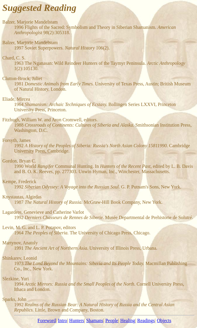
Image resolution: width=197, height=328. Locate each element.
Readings (146, 320)
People (111, 320)
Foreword (47, 320)
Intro (62, 320)
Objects (164, 320)
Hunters (76, 320)
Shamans (94, 320)
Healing (127, 320)
